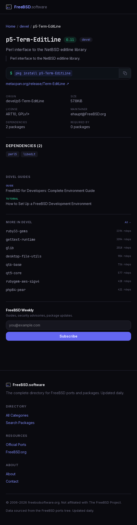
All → (128, 222)
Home (10, 26)
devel (24, 26)
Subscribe (68, 336)
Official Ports (16, 444)
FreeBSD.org (16, 452)
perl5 (12, 154)
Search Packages (20, 423)
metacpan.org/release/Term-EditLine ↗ (37, 84)
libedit (29, 154)
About (10, 474)
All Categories (17, 415)
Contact (12, 481)
